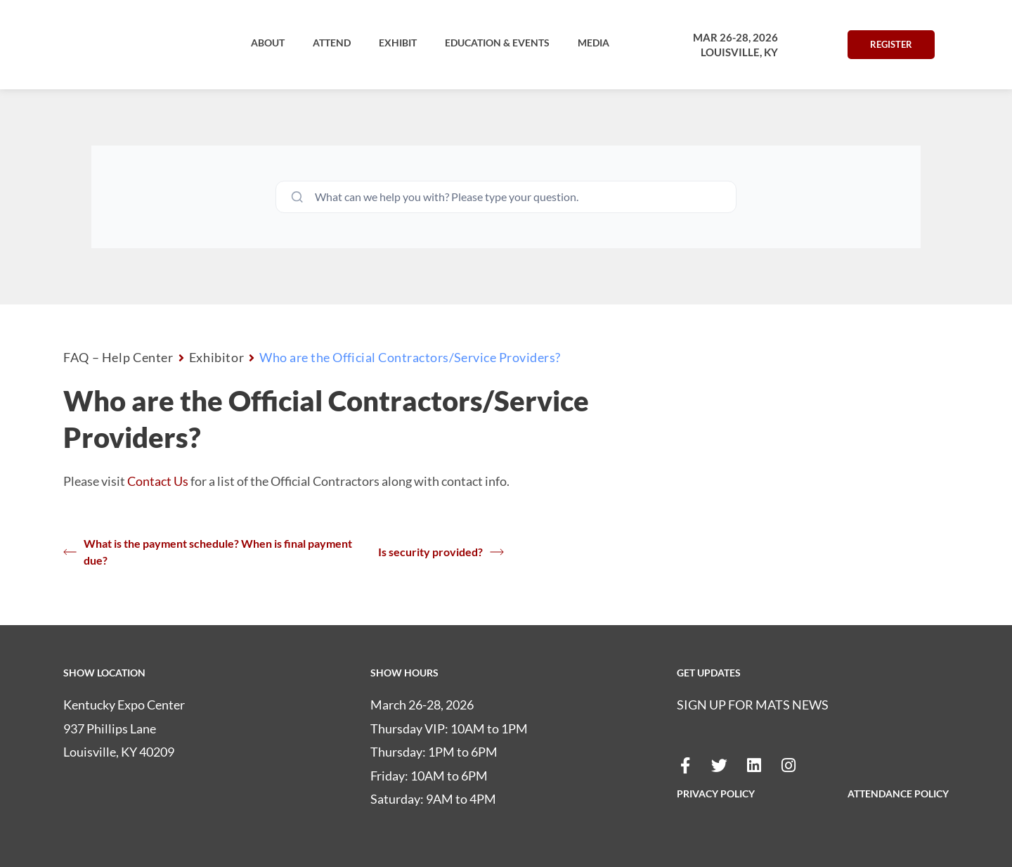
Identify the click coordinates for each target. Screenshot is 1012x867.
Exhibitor (217, 357)
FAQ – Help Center (118, 357)
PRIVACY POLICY (716, 793)
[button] (268, 43)
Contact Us (157, 481)
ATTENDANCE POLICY (898, 793)
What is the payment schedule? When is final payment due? (207, 552)
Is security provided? (441, 552)
